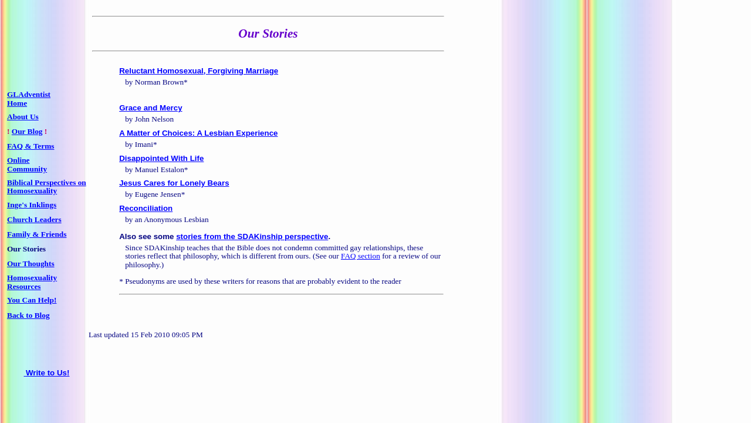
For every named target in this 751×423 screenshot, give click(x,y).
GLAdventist (28, 94)
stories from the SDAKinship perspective (252, 236)
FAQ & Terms (30, 146)
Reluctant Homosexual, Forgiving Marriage (198, 70)
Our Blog (27, 131)
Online (18, 160)
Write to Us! (47, 372)
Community (27, 168)
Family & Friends (36, 234)
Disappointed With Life (161, 158)
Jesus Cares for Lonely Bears (174, 183)
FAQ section (360, 255)
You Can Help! (31, 300)
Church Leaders (34, 219)
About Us (23, 116)
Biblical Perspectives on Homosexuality (46, 187)
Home (17, 103)
